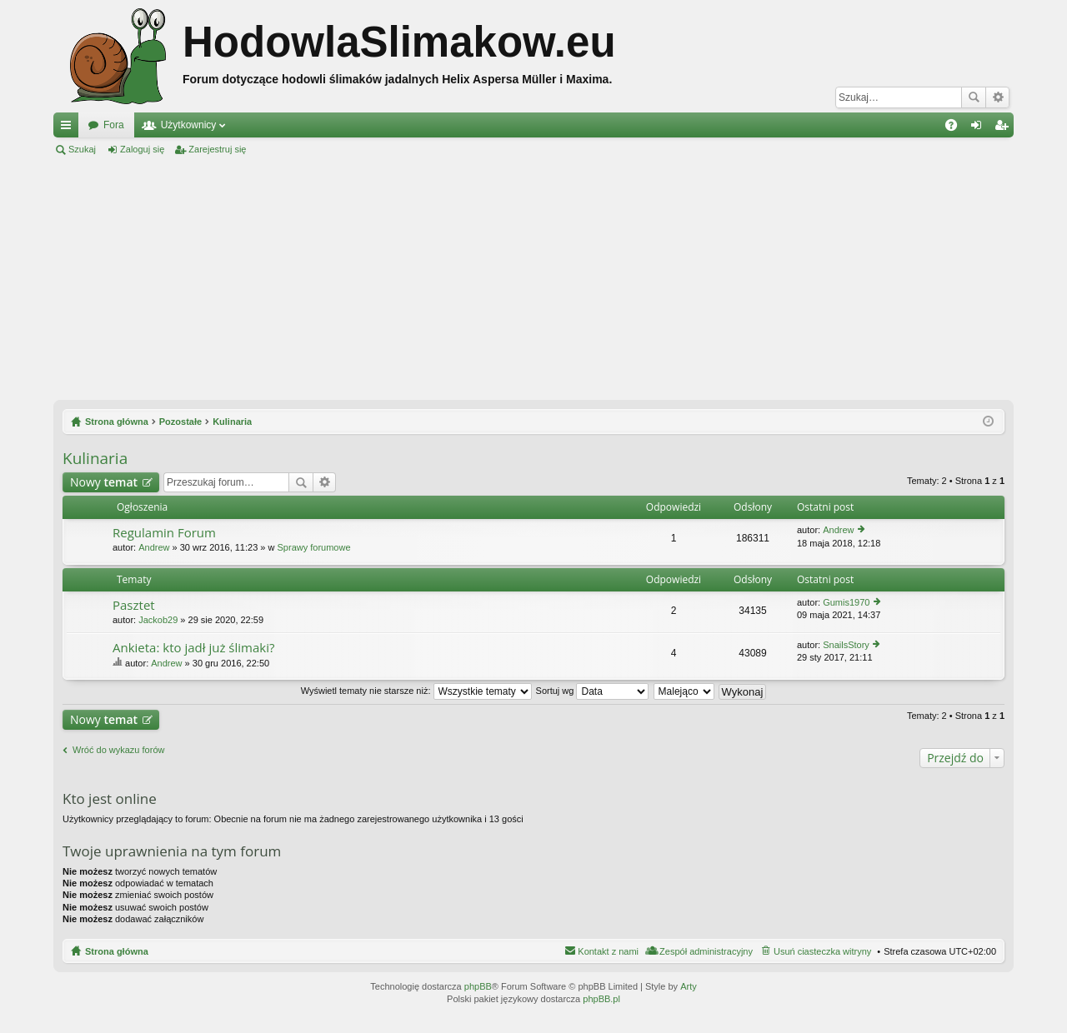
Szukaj (973, 97)
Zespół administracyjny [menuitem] (706, 951)
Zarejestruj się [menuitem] (1004, 128)
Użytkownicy (189, 125)
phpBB (478, 986)
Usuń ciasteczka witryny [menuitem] (822, 951)
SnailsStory (846, 645)
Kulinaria (95, 458)
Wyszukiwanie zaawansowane (997, 97)
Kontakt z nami (608, 951)
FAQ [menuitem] (956, 128)
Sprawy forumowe (314, 547)
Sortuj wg (592, 691)
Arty (688, 986)
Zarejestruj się (217, 149)
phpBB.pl (601, 999)
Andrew (153, 547)
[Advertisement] (533, 278)
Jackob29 (158, 620)
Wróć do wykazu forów (118, 750)
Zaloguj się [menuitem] (980, 128)
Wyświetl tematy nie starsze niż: (416, 691)
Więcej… (69, 128)
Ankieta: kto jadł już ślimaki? (193, 648)
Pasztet (134, 605)
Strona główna (116, 951)
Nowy (104, 482)
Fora (113, 125)
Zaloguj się (142, 149)
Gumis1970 (846, 602)
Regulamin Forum (164, 533)
